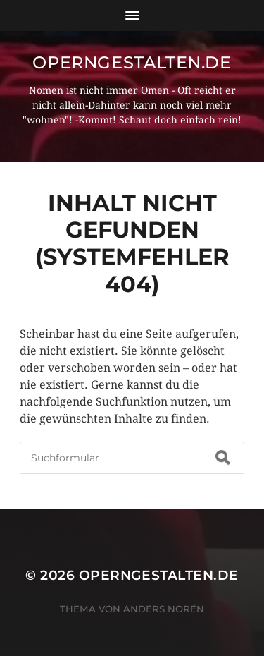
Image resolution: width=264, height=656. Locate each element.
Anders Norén (163, 608)
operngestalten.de (131, 62)
